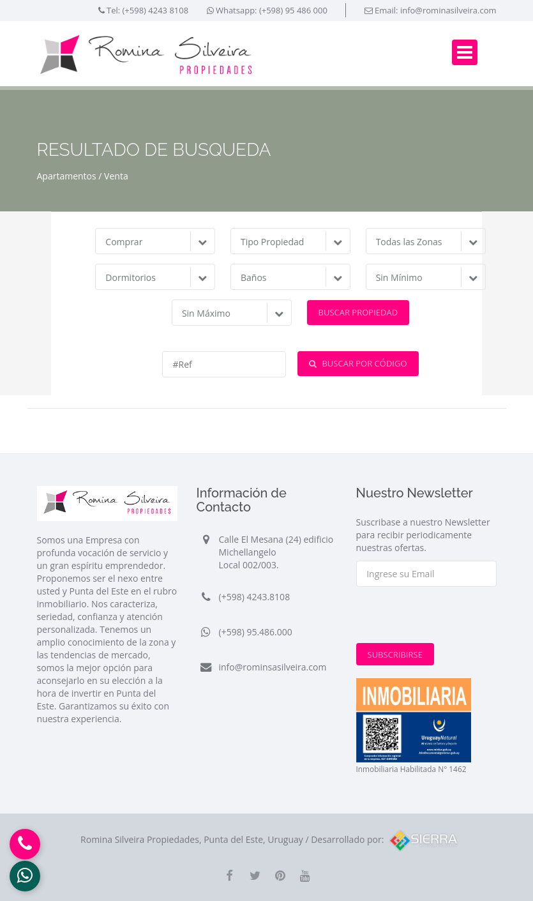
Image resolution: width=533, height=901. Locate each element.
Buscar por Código (358, 363)
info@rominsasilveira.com (273, 667)
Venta (116, 176)
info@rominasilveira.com (448, 10)
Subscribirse (395, 654)
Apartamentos (66, 176)
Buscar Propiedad (358, 312)
